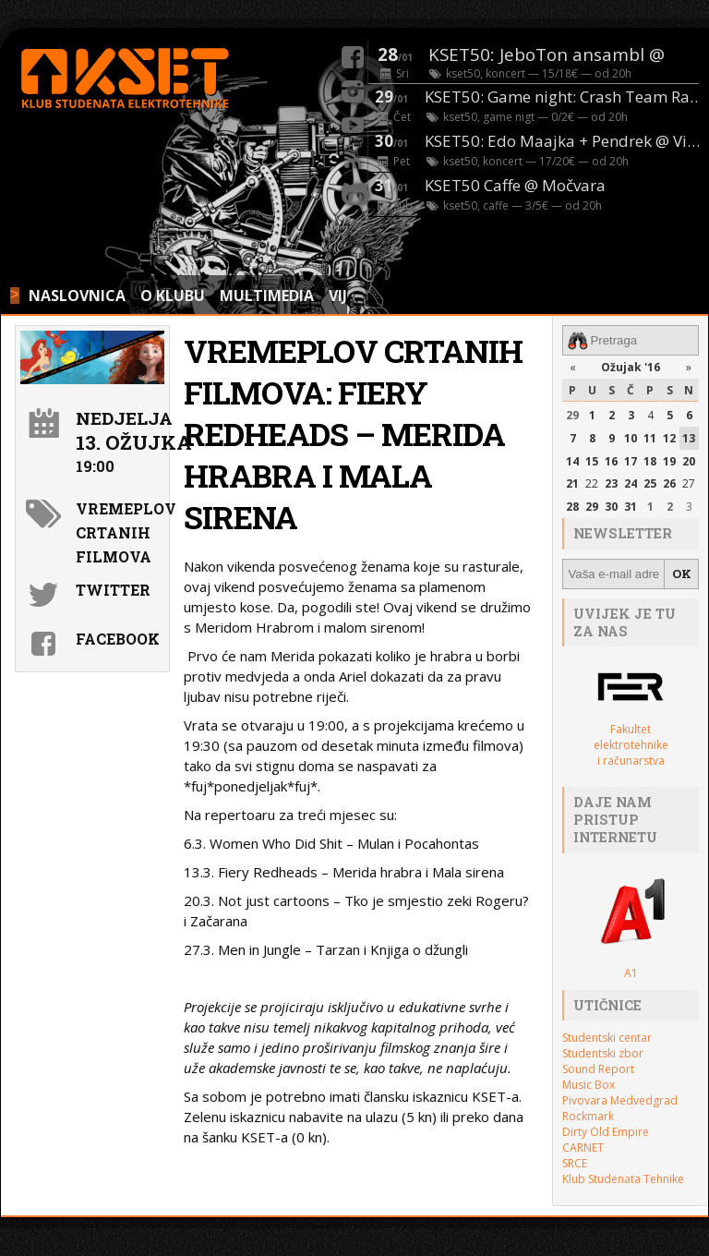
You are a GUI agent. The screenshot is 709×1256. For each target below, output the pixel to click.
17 (630, 461)
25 (649, 483)
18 (649, 461)
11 (649, 438)
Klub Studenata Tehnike (623, 1179)
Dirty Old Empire (605, 1132)
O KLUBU (172, 295)
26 (669, 483)
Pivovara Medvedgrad (620, 1100)
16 (611, 461)
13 (688, 438)
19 (669, 461)
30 (611, 506)
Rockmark (588, 1116)
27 (688, 483)
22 (591, 483)
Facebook (118, 638)
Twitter (113, 589)
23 (611, 483)
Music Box (588, 1085)
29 (572, 415)
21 (572, 483)
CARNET (583, 1147)
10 (630, 438)
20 (688, 461)
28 (572, 506)
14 (572, 461)
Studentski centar (607, 1037)
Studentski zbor (602, 1053)
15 (591, 461)
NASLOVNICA (77, 295)
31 (630, 506)
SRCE (574, 1163)
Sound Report (598, 1069)
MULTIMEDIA (267, 295)
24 (630, 483)
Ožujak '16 (630, 367)
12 (669, 438)
